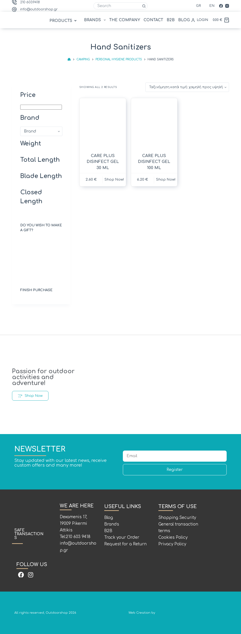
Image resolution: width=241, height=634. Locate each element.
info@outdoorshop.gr (39, 9)
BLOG (184, 20)
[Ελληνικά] (195, 5)
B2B (171, 20)
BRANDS (95, 20)
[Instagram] (227, 6)
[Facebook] (221, 6)
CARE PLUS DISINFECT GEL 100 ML (154, 161)
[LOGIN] (199, 20)
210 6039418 (30, 2)
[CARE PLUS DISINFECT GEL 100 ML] (154, 123)
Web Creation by (178, 612)
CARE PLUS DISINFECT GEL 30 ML (103, 161)
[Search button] (144, 5)
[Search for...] (117, 5)
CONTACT (153, 20)
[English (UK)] (208, 5)
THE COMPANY (124, 20)
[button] (63, 20)
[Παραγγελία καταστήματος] (187, 87)
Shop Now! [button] (114, 180)
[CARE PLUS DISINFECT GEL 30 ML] (103, 123)
